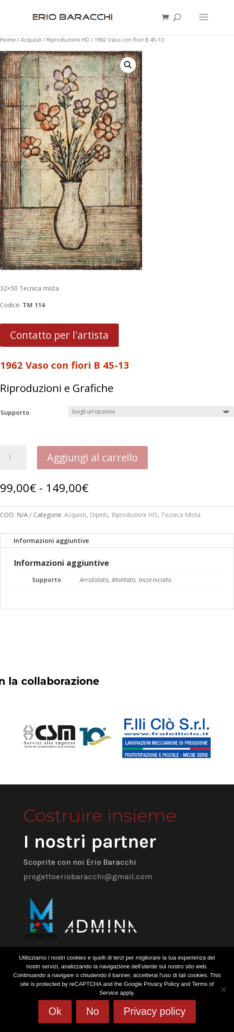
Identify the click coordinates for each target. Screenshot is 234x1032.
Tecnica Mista (181, 515)
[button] (128, 65)
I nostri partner (89, 841)
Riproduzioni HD (67, 39)
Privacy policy (155, 1011)
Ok (54, 1011)
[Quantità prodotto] (13, 457)
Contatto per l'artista (59, 335)
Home (8, 39)
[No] (223, 989)
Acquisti (31, 39)
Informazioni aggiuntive (51, 540)
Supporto (14, 412)
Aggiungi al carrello (92, 457)
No (92, 1011)
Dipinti (99, 515)
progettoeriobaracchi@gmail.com (87, 876)
